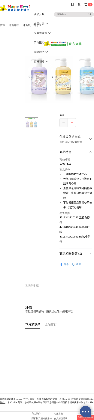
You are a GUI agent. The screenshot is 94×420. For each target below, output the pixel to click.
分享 (64, 264)
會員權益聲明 (61, 418)
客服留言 (58, 413)
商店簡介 (36, 413)
